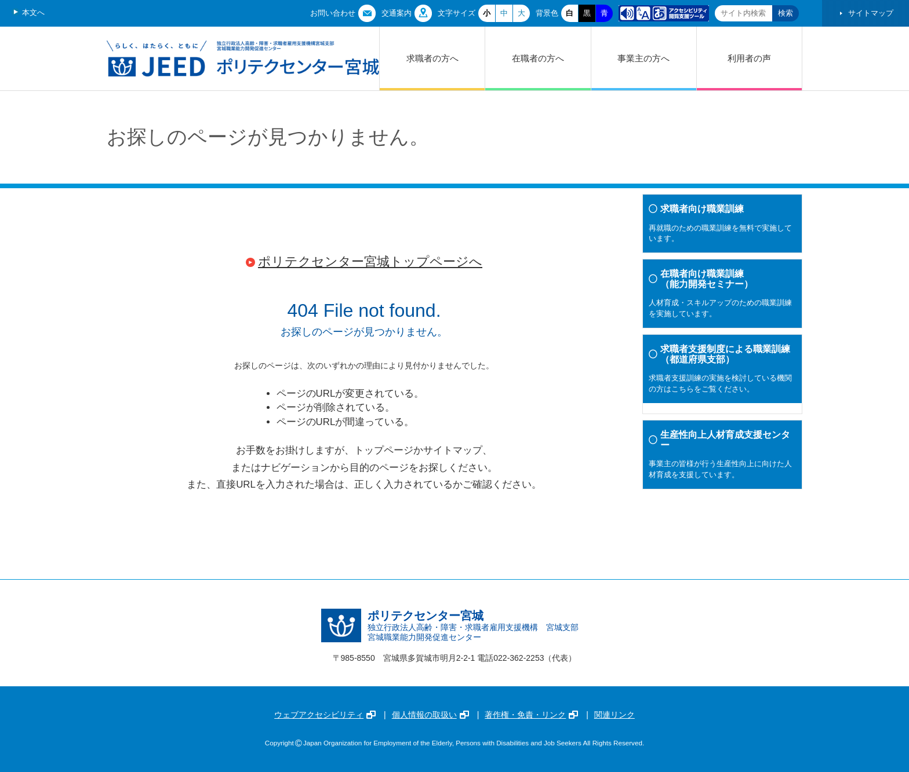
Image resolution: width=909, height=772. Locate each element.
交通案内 (396, 13)
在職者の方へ (538, 58)
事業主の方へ (643, 58)
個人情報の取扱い (430, 714)
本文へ (33, 12)
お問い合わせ (332, 13)
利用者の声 (749, 58)
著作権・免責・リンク (531, 714)
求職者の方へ (432, 58)
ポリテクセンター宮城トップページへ (370, 261)
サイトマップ (870, 13)
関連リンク (614, 714)
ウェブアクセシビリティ (325, 714)
